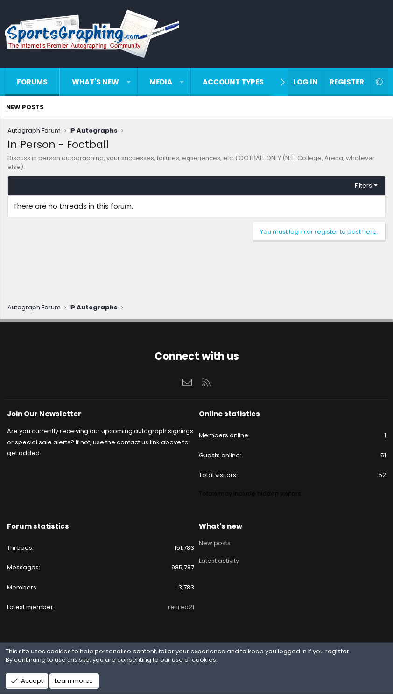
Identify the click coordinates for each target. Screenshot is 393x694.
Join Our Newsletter (44, 414)
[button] (128, 82)
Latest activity (219, 558)
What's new (95, 82)
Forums (32, 82)
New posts (25, 107)
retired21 (181, 607)
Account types (233, 82)
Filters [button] (363, 185)
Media (160, 82)
